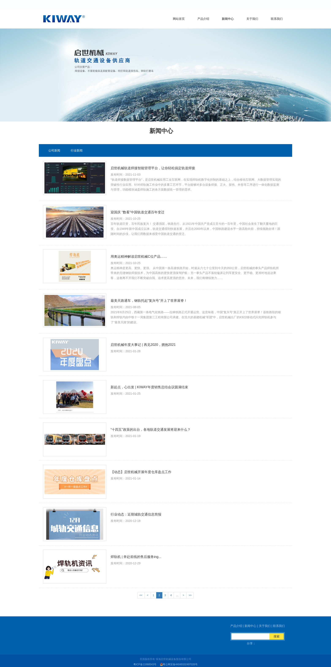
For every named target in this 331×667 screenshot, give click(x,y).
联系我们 (277, 18)
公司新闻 (54, 151)
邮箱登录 (259, 4)
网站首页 (179, 18)
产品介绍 (203, 18)
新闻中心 (228, 18)
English (284, 4)
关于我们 (252, 18)
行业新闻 (77, 151)
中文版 (272, 4)
